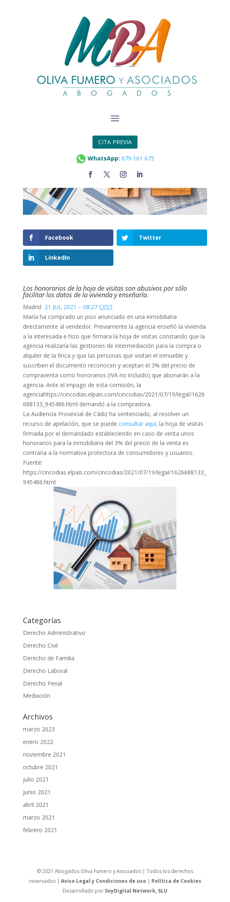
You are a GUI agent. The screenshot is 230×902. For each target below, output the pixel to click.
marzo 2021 (39, 817)
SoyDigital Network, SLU (136, 890)
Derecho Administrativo (54, 633)
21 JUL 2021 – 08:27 (79, 307)
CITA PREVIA (115, 142)
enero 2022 (38, 742)
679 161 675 (138, 158)
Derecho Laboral (45, 671)
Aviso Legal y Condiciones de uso (103, 881)
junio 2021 (37, 792)
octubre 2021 (40, 767)
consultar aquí (137, 424)
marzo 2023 (39, 729)
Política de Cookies (176, 881)
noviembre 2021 (44, 754)
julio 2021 (36, 779)
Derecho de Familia (48, 658)
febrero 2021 (40, 830)
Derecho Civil (40, 645)
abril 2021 (36, 804)
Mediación (36, 695)
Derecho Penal (42, 683)
